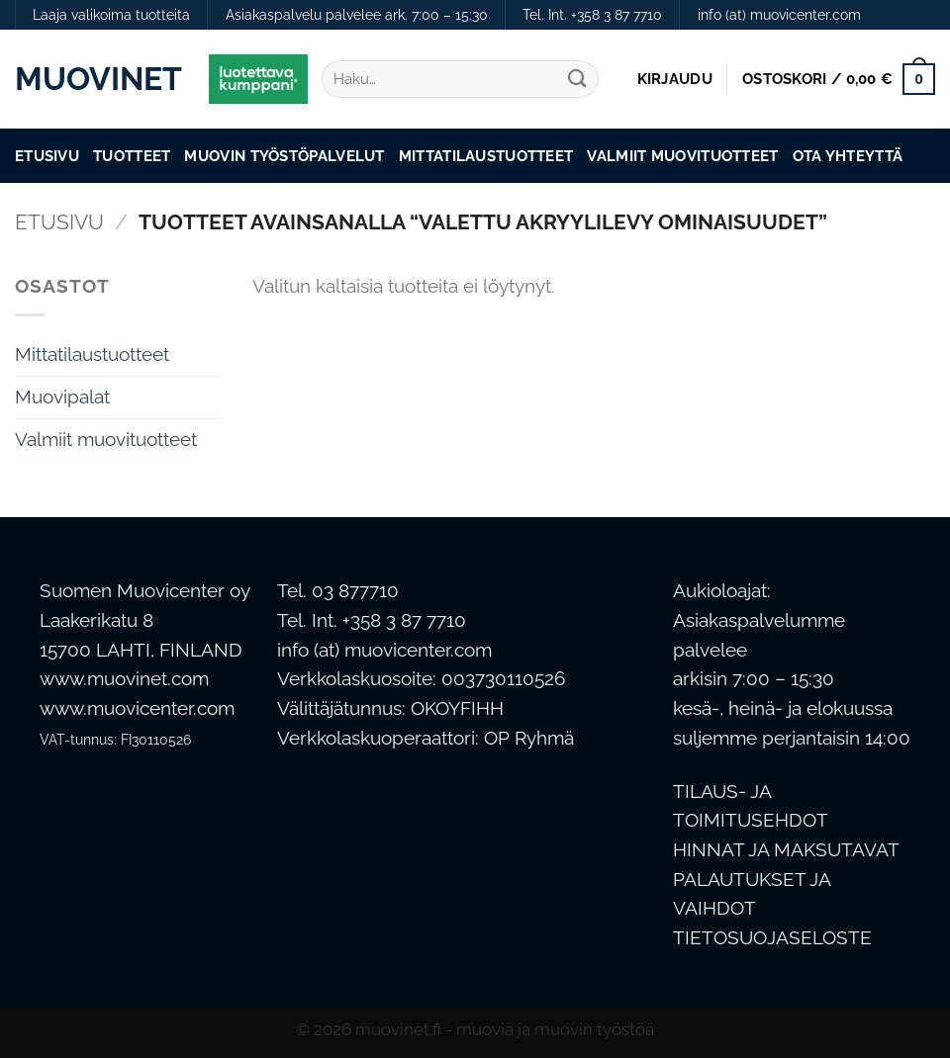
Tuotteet (131, 155)
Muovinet (97, 79)
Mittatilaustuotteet (486, 155)
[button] (674, 79)
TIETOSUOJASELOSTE (772, 937)
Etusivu (47, 155)
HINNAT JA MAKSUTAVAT (786, 849)
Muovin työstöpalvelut (284, 155)
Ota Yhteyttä (848, 155)
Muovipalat (62, 397)
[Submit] (576, 79)
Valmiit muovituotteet (682, 155)
